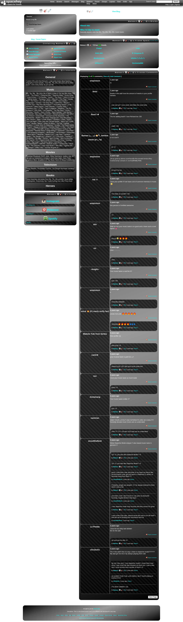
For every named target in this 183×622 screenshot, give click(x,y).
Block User (56, 54)
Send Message (32, 51)
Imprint (96, 615)
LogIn (172, 4)
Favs (119, 2)
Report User (56, 57)
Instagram (50, 201)
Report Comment (151, 86)
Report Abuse (108, 615)
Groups (104, 2)
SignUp (177, 4)
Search (176, 1)
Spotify (50, 218)
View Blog (116, 11)
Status (115, 615)
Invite (125, 2)
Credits (78, 615)
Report (135, 108)
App (130, 2)
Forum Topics (41, 39)
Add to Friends (32, 48)
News (62, 615)
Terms (86, 615)
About (94, 4)
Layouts (112, 2)
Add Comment (115, 76)
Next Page (153, 597)
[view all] (153, 40)
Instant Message (33, 54)
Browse (59, 2)
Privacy (91, 615)
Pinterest (50, 209)
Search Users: (151, 1)
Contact (101, 615)
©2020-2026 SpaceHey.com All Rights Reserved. (91, 618)
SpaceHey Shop (122, 615)
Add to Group (32, 57)
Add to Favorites (58, 48)
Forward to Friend (58, 51)
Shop (88, 4)
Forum (97, 2)
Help (167, 4)
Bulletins (90, 2)
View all (106, 76)
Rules (66, 615)
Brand (73, 615)
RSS (82, 615)
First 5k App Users (33, 24)
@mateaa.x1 (30, 205)
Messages (75, 2)
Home (52, 2)
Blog (82, 2)
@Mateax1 (29, 214)
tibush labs (97, 608)
